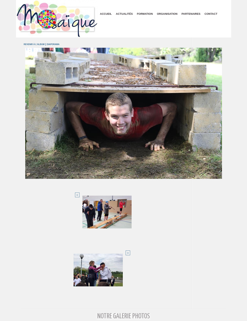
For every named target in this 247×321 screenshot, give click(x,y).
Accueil (106, 13)
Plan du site (123, 316)
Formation (145, 13)
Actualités (124, 13)
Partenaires (191, 13)
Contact (211, 13)
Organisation (167, 13)
